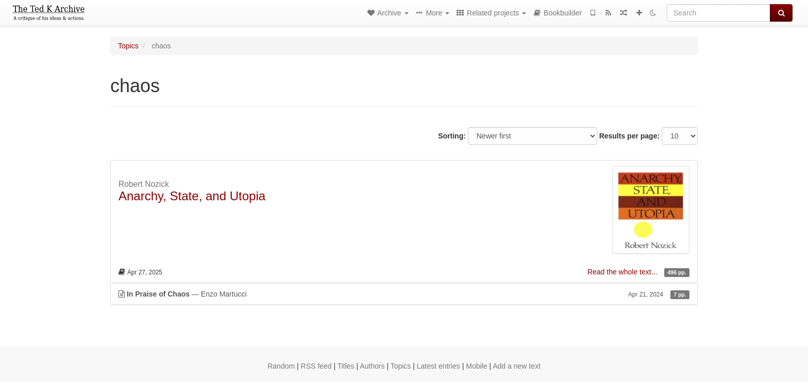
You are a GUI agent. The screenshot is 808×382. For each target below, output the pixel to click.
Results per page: (629, 136)
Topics (128, 46)
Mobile (476, 366)
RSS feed (316, 366)
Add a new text (517, 366)
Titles (346, 366)
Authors (372, 366)
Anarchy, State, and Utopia (192, 196)
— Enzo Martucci (404, 294)
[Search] (718, 13)
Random (281, 366)
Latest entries (438, 366)
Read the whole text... (623, 272)
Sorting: (452, 136)
